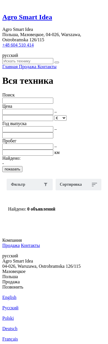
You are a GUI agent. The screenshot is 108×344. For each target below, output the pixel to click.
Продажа (11, 245)
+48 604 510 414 (18, 44)
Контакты (30, 245)
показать (12, 169)
